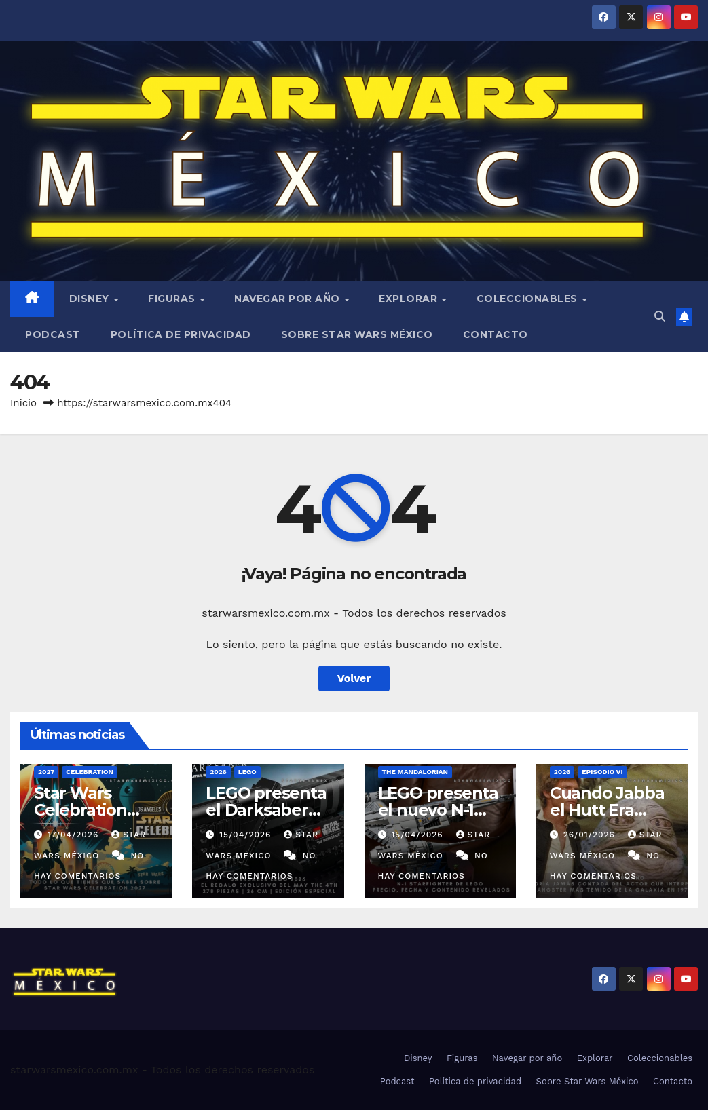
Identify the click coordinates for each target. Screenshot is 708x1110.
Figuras (173, 298)
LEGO (247, 772)
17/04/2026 (75, 834)
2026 (218, 772)
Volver (354, 678)
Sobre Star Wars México (357, 334)
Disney (91, 298)
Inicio (23, 403)
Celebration (89, 772)
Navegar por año (288, 298)
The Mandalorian (415, 772)
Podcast (53, 334)
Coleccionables (529, 298)
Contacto (495, 334)
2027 (46, 772)
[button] (659, 316)
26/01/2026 (590, 834)
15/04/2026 (246, 834)
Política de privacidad (181, 334)
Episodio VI (602, 772)
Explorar (410, 298)
